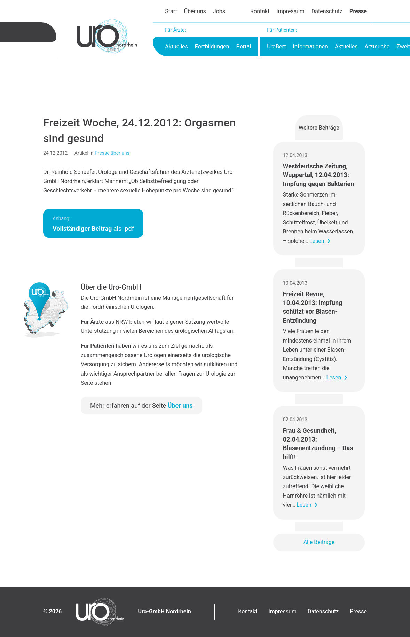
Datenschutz (327, 11)
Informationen (310, 46)
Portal (243, 46)
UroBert (276, 46)
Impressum (290, 11)
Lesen (316, 241)
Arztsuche (376, 46)
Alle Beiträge (319, 542)
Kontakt (259, 11)
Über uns (195, 11)
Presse (358, 11)
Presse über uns (112, 153)
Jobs (219, 11)
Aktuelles (176, 46)
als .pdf (93, 224)
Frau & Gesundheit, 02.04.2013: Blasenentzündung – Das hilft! (318, 444)
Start (171, 11)
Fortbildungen (212, 46)
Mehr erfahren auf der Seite (141, 405)
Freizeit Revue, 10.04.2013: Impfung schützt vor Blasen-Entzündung (312, 307)
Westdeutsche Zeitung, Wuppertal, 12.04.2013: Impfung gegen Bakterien (318, 174)
